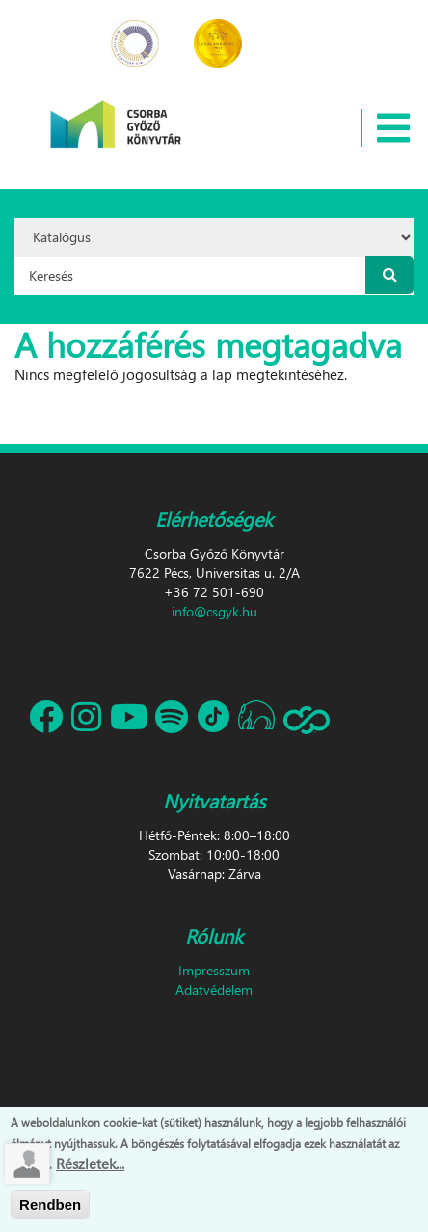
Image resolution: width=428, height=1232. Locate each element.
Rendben (50, 1209)
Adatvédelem (214, 989)
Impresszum (214, 970)
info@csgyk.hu (214, 611)
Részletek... (90, 1168)
